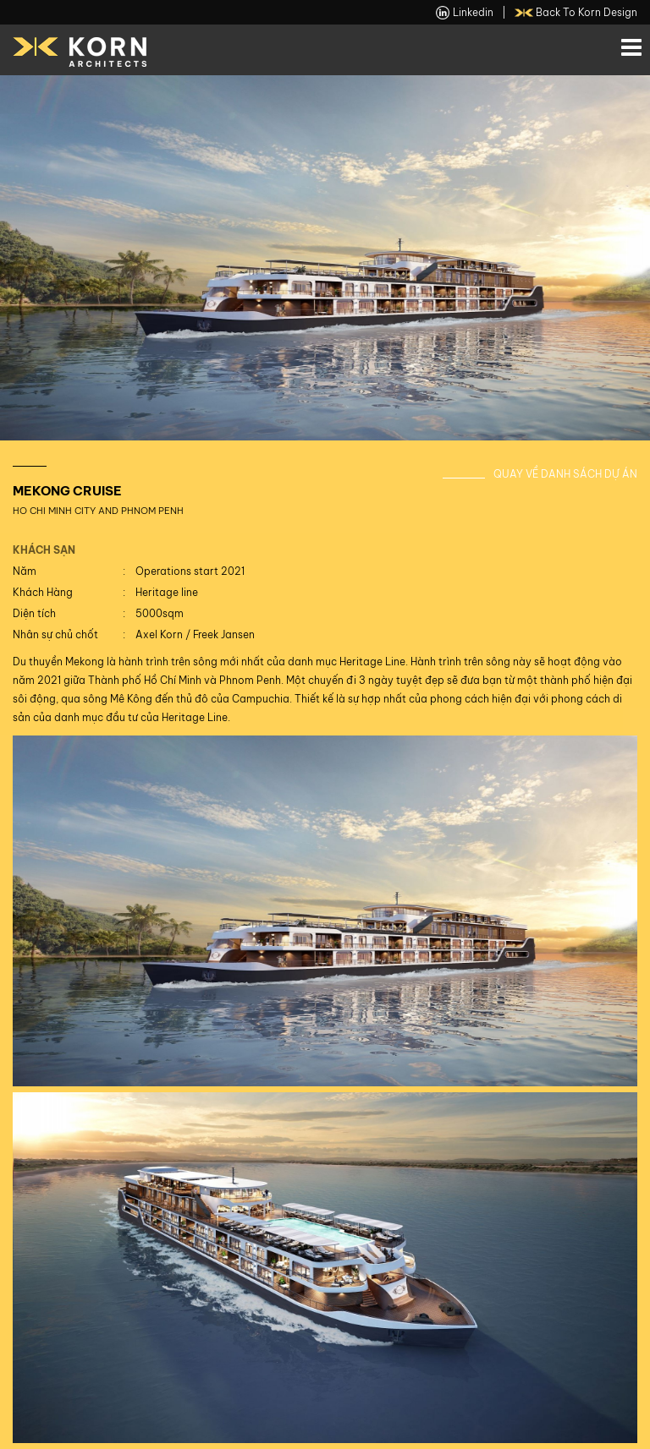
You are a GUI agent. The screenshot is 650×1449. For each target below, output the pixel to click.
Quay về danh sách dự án (565, 474)
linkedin (464, 12)
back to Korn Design (576, 12)
